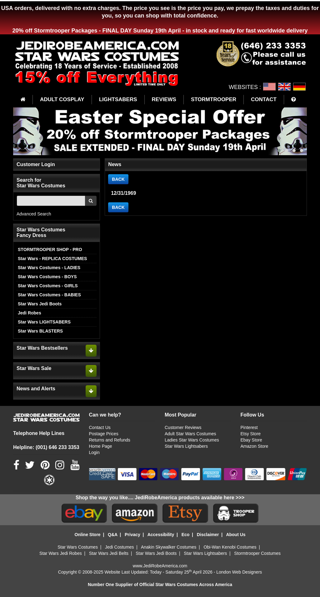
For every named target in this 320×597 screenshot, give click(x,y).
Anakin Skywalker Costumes (168, 547)
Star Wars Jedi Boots (40, 303)
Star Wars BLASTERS (40, 330)
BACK (118, 179)
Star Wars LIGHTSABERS (44, 321)
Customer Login (36, 164)
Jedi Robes (29, 312)
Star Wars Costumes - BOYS (47, 276)
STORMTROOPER (213, 99)
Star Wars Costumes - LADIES (49, 267)
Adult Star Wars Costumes (190, 433)
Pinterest (249, 427)
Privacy (132, 534)
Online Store (87, 534)
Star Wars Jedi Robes (60, 553)
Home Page (100, 446)
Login (94, 452)
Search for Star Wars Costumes (41, 182)
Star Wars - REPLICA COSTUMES (52, 258)
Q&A (113, 534)
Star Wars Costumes (78, 547)
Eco (186, 534)
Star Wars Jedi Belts (108, 553)
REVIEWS (164, 99)
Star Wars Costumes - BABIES (49, 294)
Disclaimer (208, 534)
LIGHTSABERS (118, 99)
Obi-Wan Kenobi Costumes (229, 547)
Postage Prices (103, 433)
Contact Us (100, 427)
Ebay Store (251, 439)
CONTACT (264, 99)
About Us (235, 534)
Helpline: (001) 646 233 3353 (46, 447)
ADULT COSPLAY (62, 99)
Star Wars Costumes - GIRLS (48, 285)
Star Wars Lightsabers (186, 446)
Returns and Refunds (109, 439)
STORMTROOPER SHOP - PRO (50, 249)
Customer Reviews (183, 427)
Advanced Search (34, 213)
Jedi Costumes (119, 547)
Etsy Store (251, 433)
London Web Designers (239, 572)
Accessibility (161, 534)
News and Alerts (36, 388)
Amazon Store (254, 446)
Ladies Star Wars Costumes (192, 439)
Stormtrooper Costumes (257, 553)
